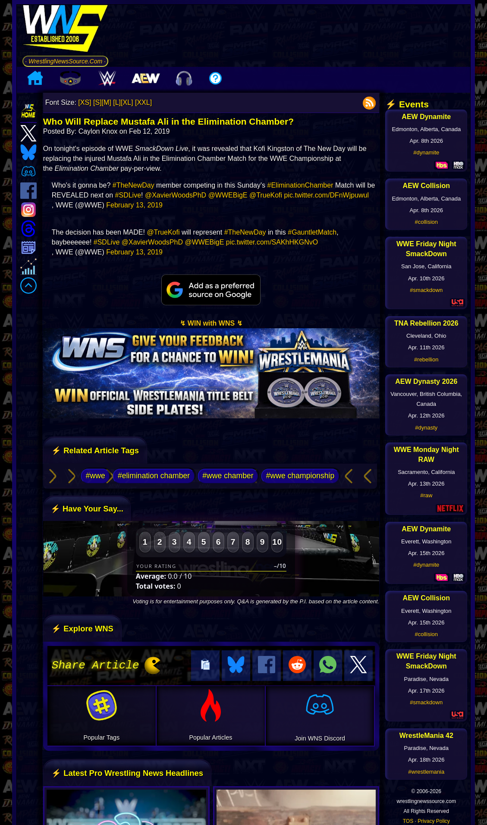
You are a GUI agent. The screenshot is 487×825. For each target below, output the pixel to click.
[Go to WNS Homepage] (65, 30)
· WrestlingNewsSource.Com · (65, 61)
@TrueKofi (265, 195)
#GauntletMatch (312, 232)
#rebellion (426, 359)
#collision (426, 222)
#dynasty (426, 427)
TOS (408, 821)
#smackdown (426, 290)
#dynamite (426, 152)
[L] (117, 102)
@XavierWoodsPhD (175, 195)
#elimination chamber (154, 475)
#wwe (95, 475)
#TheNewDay (133, 185)
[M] (106, 102)
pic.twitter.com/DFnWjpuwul (326, 195)
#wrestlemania (426, 772)
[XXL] (143, 102)
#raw (426, 495)
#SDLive (128, 195)
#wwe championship (300, 475)
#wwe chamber (227, 475)
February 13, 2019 (134, 205)
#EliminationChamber (300, 185)
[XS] (84, 102)
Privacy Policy (434, 821)
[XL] (127, 102)
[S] (97, 102)
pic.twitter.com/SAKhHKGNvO (272, 242)
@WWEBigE (228, 195)
